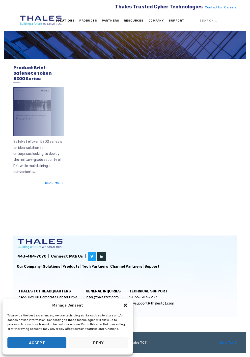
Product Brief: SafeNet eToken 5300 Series (32, 73)
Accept (37, 343)
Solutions (65, 20)
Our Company (29, 266)
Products (88, 20)
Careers (230, 7)
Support (176, 20)
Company (156, 20)
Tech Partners (95, 266)
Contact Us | (214, 7)
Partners (110, 20)
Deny (98, 343)
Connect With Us (67, 256)
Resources (133, 20)
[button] (125, 305)
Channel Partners (126, 266)
